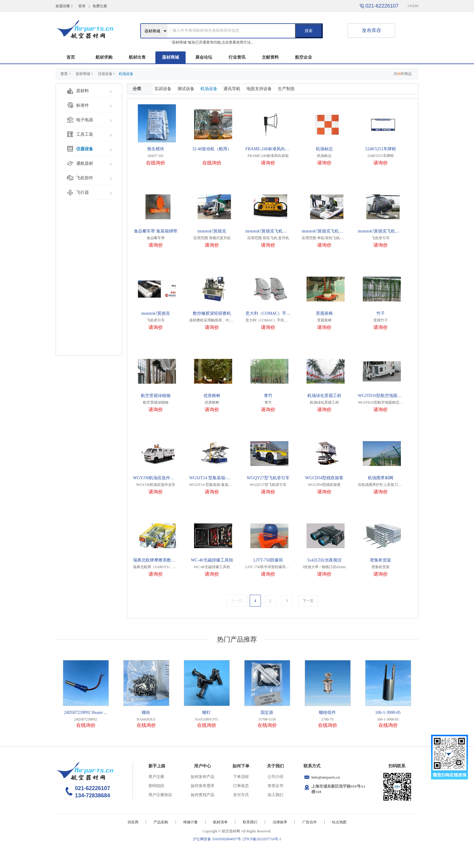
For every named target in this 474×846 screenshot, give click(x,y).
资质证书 (275, 785)
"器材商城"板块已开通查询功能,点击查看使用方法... (211, 42)
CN (410, 6)
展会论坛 (203, 57)
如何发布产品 (202, 776)
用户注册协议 (160, 794)
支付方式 (241, 794)
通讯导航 (231, 88)
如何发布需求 (202, 785)
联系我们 (250, 822)
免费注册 (100, 6)
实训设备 (162, 88)
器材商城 (170, 57)
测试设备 (185, 88)
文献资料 (270, 57)
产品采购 (161, 822)
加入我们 (275, 794)
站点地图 (339, 822)
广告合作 (309, 822)
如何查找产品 (202, 794)
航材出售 (137, 57)
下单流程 (241, 776)
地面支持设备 (259, 88)
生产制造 (286, 88)
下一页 (308, 601)
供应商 (133, 822)
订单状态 (241, 785)
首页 (71, 57)
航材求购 (104, 57)
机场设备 (208, 88)
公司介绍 (275, 776)
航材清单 (220, 822)
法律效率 (280, 822)
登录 (82, 6)
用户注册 (156, 776)
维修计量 (190, 822)
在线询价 (155, 162)
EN (416, 6)
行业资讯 (237, 57)
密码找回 (156, 785)
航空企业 (303, 57)
